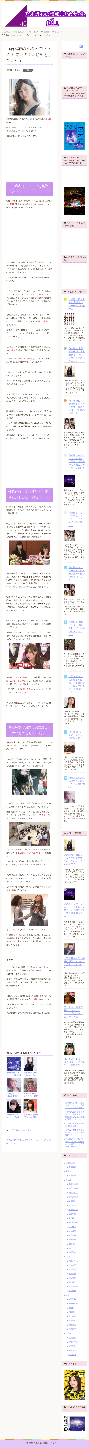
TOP (21, 32)
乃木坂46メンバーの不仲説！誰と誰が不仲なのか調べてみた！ (76, 573)
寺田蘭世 (72, 1278)
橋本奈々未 (73, 1210)
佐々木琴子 (73, 1265)
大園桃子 (72, 1312)
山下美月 (72, 1316)
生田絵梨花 (73, 1222)
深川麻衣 (72, 1218)
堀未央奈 (72, 1274)
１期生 (28, 1130)
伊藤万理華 (73, 1184)
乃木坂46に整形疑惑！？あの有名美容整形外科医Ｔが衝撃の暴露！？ (76, 406)
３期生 (68, 1295)
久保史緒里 (73, 1303)
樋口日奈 (72, 1205)
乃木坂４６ (70, 1163)
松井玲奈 (72, 1167)
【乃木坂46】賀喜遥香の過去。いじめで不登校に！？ (74, 1061)
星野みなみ (73, 1193)
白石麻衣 (28, 70)
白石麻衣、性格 (18, 1130)
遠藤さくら (73, 1350)
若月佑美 (72, 1235)
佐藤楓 (71, 1308)
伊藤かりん (73, 1261)
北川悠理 (72, 1338)
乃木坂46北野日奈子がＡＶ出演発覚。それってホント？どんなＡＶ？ (76, 354)
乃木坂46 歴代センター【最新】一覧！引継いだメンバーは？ (76, 628)
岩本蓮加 (72, 1321)
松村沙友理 (73, 1197)
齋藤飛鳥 (72, 1252)
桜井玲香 (72, 1201)
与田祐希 (72, 1299)
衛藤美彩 (72, 1240)
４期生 (68, 1333)
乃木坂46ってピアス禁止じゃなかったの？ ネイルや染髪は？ (76, 519)
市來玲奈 (72, 1176)
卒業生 (68, 1171)
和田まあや (73, 1188)
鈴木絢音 (72, 1291)
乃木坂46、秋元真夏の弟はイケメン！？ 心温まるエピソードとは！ (74, 1105)
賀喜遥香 (72, 1346)
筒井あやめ (73, 1342)
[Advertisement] (29, 155)
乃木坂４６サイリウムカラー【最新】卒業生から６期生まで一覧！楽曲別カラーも (74, 910)
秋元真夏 (72, 1231)
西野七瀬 (72, 1244)
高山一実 (72, 1248)
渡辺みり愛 (73, 1286)
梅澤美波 (72, 1325)
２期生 (68, 1257)
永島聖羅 (72, 1214)
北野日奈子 (73, 1269)
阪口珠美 (72, 1329)
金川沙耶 (72, 1355)
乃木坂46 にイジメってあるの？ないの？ (75, 734)
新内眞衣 (72, 1282)
